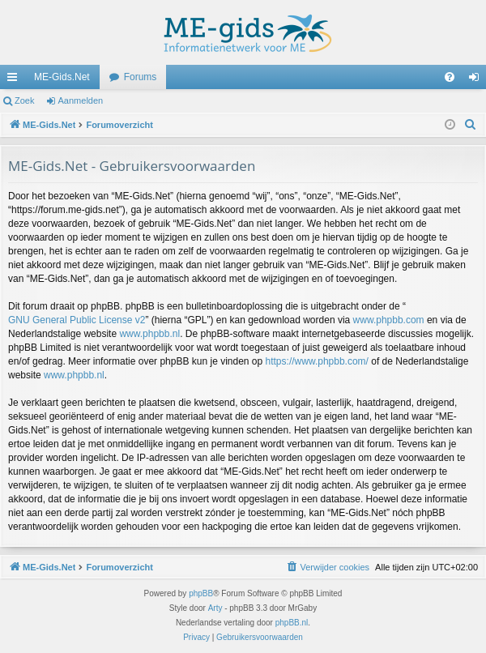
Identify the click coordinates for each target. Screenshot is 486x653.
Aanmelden (81, 100)
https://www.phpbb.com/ (317, 361)
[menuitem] (449, 77)
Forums (140, 77)
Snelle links (15, 80)
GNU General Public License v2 (76, 320)
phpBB (201, 593)
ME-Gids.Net (62, 77)
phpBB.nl (292, 622)
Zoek (24, 100)
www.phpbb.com (388, 320)
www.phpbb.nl (149, 333)
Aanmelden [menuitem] (477, 80)
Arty (215, 608)
